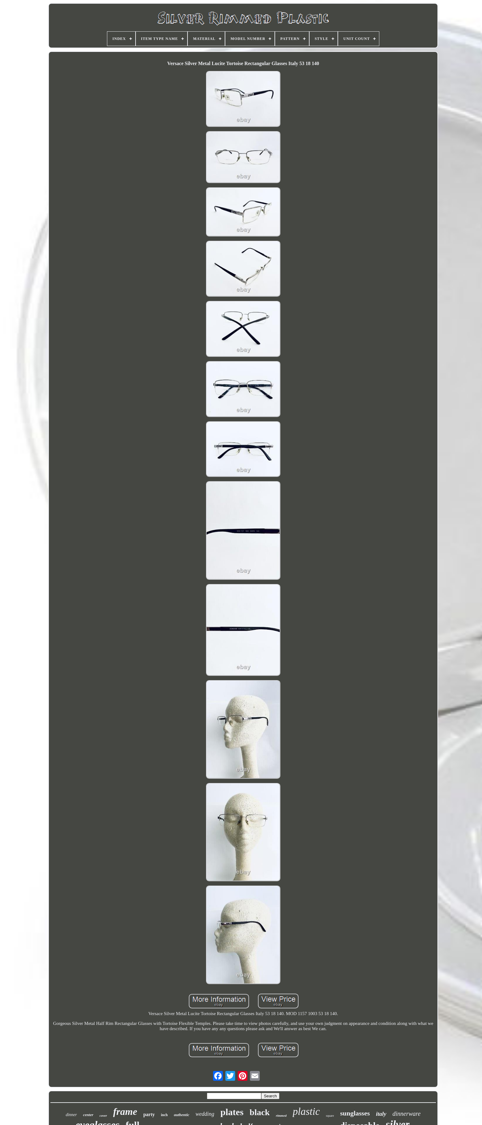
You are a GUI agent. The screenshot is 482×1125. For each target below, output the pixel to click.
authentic (182, 1114)
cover (103, 1115)
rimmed (281, 1115)
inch (164, 1115)
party (149, 1114)
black (260, 1112)
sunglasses (355, 1113)
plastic (306, 1111)
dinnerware (407, 1113)
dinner (71, 1114)
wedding (205, 1114)
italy (381, 1114)
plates (231, 1112)
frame (125, 1111)
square (330, 1115)
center (88, 1114)
